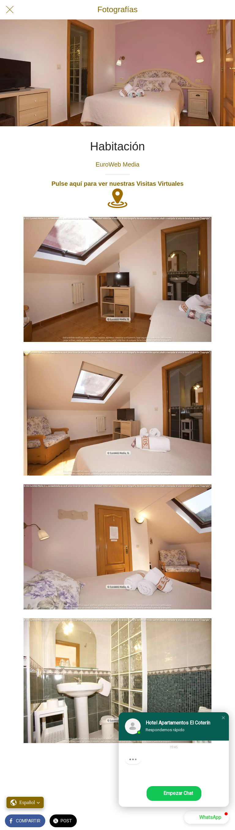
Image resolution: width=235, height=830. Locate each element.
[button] (25, 802)
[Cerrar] (9, 9)
